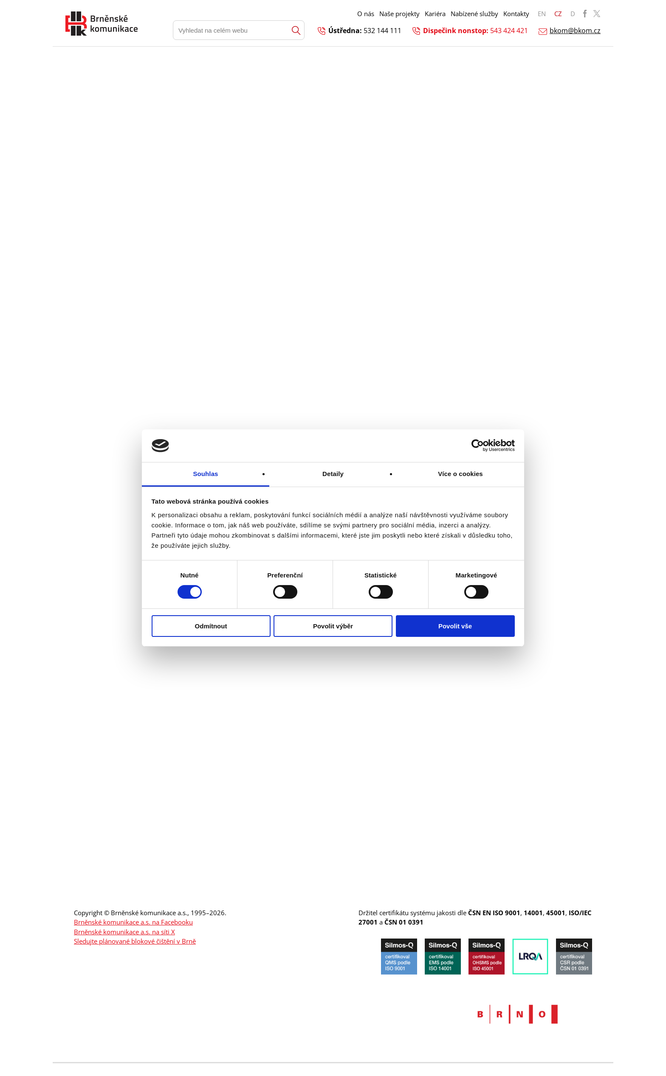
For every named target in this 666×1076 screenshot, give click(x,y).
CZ (558, 13)
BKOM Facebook (585, 13)
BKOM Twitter (597, 13)
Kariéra (435, 13)
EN (542, 13)
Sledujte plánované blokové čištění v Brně (135, 941)
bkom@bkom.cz (575, 30)
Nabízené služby (474, 13)
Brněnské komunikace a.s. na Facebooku (133, 922)
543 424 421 (509, 30)
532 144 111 (382, 30)
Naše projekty (399, 13)
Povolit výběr (333, 626)
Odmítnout (211, 626)
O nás (365, 13)
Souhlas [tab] (205, 473)
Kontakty (516, 13)
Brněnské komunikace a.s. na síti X (124, 931)
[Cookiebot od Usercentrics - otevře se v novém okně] (477, 445)
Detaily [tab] (333, 473)
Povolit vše (455, 626)
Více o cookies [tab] (460, 473)
